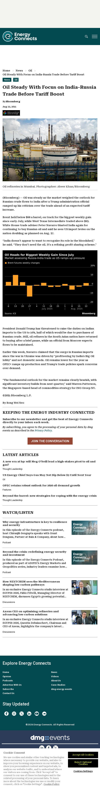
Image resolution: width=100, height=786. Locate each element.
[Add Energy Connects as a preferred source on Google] (11, 113)
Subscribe (8, 689)
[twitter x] (21, 713)
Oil (30, 70)
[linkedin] (29, 713)
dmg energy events (61, 689)
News (19, 70)
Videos (55, 676)
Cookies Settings (83, 771)
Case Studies (58, 685)
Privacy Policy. (43, 430)
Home (6, 70)
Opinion (7, 676)
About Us (56, 680)
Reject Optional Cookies (83, 763)
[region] (50, 767)
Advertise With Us (12, 685)
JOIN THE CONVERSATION (50, 441)
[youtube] (37, 713)
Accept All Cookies (83, 755)
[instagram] (14, 713)
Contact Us (8, 693)
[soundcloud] (44, 713)
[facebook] (6, 713)
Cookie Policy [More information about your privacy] (52, 784)
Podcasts (8, 680)
